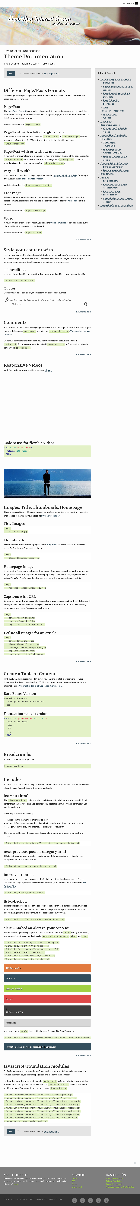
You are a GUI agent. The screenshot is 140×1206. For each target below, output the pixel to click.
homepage (73, 200)
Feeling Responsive (53, 1198)
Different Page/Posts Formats (115, 79)
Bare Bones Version (113, 166)
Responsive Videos (110, 124)
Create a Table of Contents (114, 163)
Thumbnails (109, 145)
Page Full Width (111, 100)
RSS (73, 1180)
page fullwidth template (65, 175)
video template (58, 222)
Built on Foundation (114, 1180)
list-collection (110, 194)
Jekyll (32, 1198)
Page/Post (108, 82)
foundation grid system (31, 178)
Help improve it (51, 73)
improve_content (112, 191)
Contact (75, 1177)
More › (48, 369)
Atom (74, 1183)
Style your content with (112, 110)
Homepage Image (112, 149)
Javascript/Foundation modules (116, 205)
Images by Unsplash (114, 1183)
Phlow (21, 1198)
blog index (52, 544)
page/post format (17, 111)
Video (106, 107)
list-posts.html (110, 180)
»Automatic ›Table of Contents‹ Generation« (40, 685)
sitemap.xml (77, 1186)
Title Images (109, 142)
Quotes (107, 117)
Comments (106, 121)
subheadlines (110, 114)
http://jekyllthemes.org (44, 1045)
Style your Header (50, 515)
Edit (11, 73)
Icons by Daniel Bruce (114, 1177)
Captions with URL (112, 152)
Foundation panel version (116, 170)
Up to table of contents (83, 238)
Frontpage (108, 103)
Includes (104, 177)
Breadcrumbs (107, 173)
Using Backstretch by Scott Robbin (120, 1186)
